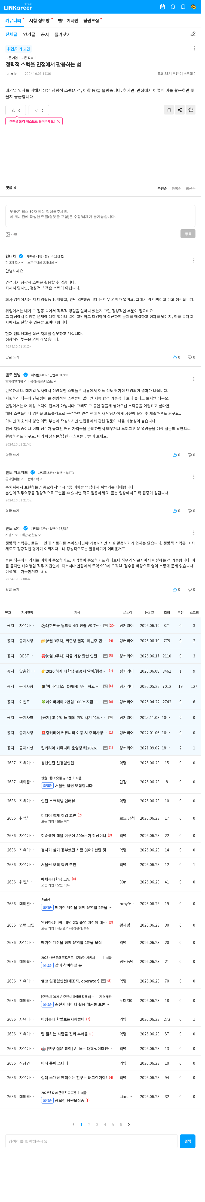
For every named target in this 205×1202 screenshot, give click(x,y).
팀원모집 (91, 20)
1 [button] (81, 1124)
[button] (73, 1124)
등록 (188, 234)
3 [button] (97, 1124)
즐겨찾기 (62, 34)
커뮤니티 (14, 22)
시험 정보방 (39, 20)
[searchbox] (91, 1141)
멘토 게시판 (68, 20)
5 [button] (113, 1124)
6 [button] (121, 1124)
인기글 (29, 34)
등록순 (176, 188)
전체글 (11, 34)
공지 (45, 34)
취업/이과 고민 (18, 49)
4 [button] (105, 1124)
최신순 (190, 188)
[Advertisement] (100, 149)
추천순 (162, 188)
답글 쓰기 (12, 357)
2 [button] (89, 1124)
